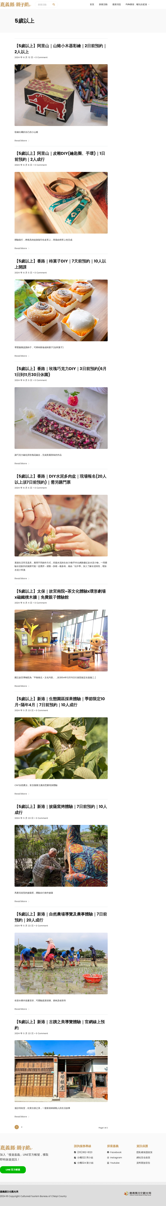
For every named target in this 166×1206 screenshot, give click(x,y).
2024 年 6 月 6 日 (23, 165)
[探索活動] (54, 4)
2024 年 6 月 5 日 (23, 272)
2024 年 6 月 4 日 (23, 603)
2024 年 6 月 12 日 (24, 57)
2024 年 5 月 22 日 (24, 925)
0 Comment (41, 57)
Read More (22, 140)
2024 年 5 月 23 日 (24, 710)
